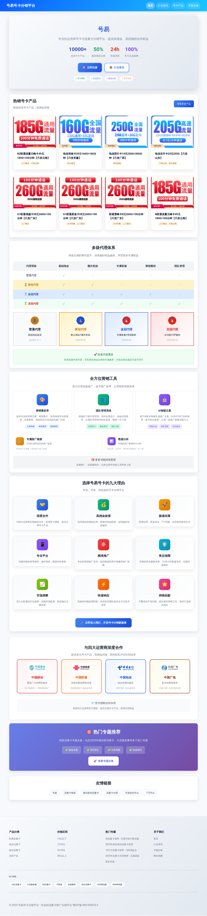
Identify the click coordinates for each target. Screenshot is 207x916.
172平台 (150, 793)
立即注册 (89, 68)
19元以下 (62, 838)
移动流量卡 (14, 850)
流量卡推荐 (70, 793)
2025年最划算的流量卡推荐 (119, 844)
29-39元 (61, 850)
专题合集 (193, 5)
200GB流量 (126, 885)
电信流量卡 (14, 844)
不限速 (63, 885)
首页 (150, 5)
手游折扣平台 (132, 793)
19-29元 (61, 844)
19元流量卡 (16, 885)
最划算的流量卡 (91, 793)
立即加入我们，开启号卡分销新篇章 (103, 623)
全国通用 (77, 885)
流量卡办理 (112, 793)
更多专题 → (111, 861)
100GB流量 (109, 885)
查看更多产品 (184, 103)
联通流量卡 (14, 838)
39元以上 (62, 856)
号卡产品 (178, 5)
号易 (54, 793)
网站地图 (158, 856)
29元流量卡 (92, 885)
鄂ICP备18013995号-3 (85, 905)
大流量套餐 (33, 885)
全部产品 (13, 856)
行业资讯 (163, 5)
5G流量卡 (49, 885)
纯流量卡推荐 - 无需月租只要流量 (122, 838)
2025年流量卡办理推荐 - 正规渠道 (122, 856)
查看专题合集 (103, 761)
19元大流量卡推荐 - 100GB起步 (121, 850)
